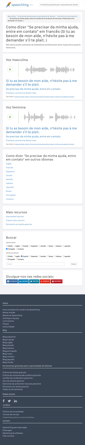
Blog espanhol (9, 337)
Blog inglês (8, 342)
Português (11, 195)
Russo (9, 191)
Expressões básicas (15, 216)
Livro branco (8, 321)
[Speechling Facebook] (5, 401)
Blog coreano (8, 356)
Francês (9, 167)
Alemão (9, 179)
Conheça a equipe (11, 318)
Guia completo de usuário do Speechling (21, 309)
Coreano (10, 199)
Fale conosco (8, 436)
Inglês (9, 164)
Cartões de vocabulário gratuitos (18, 378)
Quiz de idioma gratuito (13, 381)
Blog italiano (8, 348)
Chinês (9, 175)
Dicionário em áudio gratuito (67, 16)
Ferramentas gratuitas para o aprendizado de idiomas (59, 5)
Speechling (11, 16)
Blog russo (7, 354)
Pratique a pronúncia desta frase (21, 93)
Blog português (10, 351)
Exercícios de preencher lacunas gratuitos (22, 384)
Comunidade (8, 326)
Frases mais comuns (15, 220)
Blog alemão (8, 345)
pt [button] (31, 5)
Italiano (9, 183)
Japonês (10, 187)
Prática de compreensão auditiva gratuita (22, 375)
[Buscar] (35, 264)
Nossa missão (9, 312)
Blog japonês (8, 359)
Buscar (73, 264)
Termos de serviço (11, 414)
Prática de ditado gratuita (14, 372)
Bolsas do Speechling (12, 315)
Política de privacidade (13, 411)
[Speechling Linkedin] (17, 401)
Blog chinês (8, 362)
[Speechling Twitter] (11, 401)
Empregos (7, 430)
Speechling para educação (15, 427)
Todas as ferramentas (13, 389)
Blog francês (8, 339)
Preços (6, 324)
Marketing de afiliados (13, 433)
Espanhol (10, 171)
